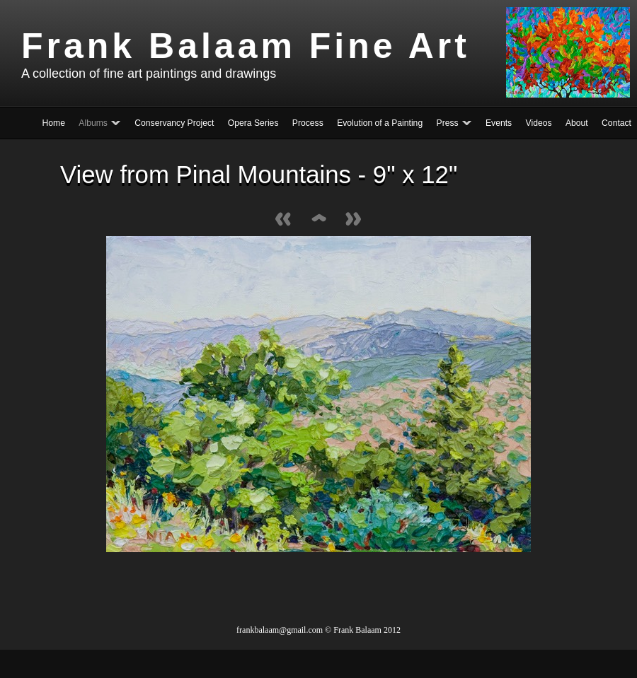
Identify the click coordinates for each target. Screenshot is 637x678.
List (318, 220)
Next (354, 220)
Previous (283, 220)
